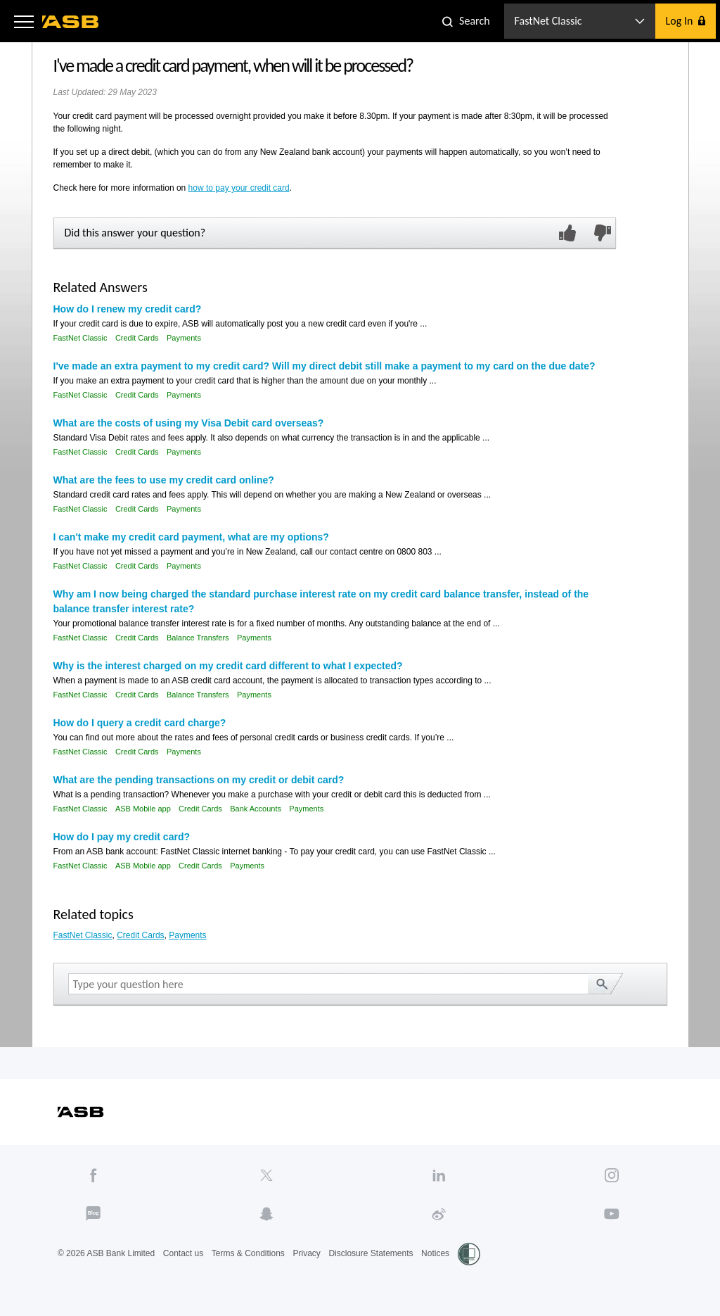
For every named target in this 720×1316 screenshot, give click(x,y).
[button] (24, 21)
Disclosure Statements (370, 1253)
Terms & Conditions (248, 1253)
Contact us (183, 1253)
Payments (184, 338)
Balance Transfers (198, 637)
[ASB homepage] (71, 21)
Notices (435, 1253)
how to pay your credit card (239, 188)
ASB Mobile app (143, 808)
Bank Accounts (255, 808)
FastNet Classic (80, 338)
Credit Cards (137, 338)
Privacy (306, 1253)
